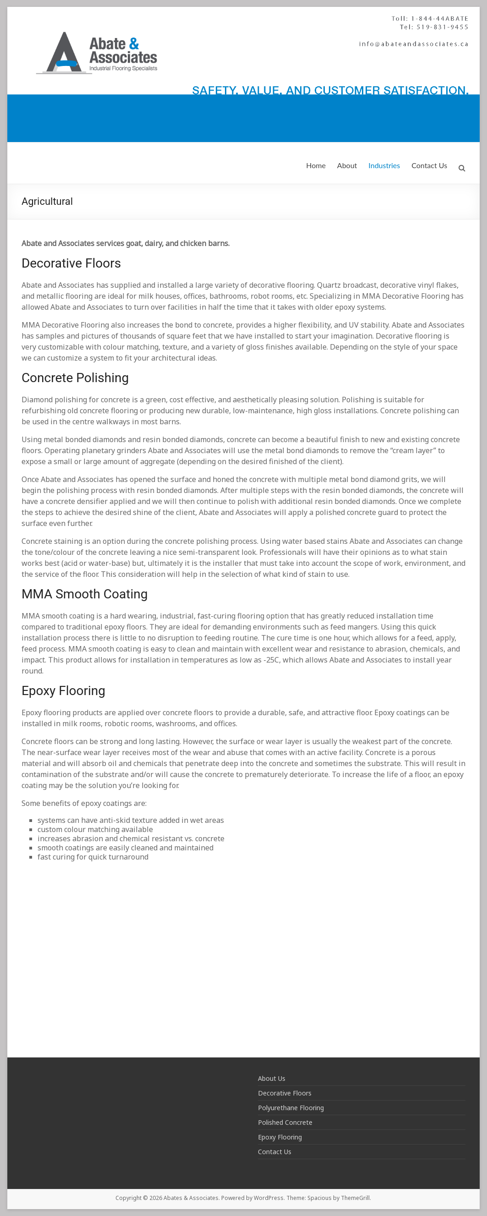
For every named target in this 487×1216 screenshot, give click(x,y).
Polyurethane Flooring (291, 1107)
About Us (271, 1078)
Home (316, 165)
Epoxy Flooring (280, 1137)
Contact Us (429, 165)
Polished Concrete (285, 1122)
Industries (384, 165)
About (347, 165)
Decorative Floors (285, 1093)
